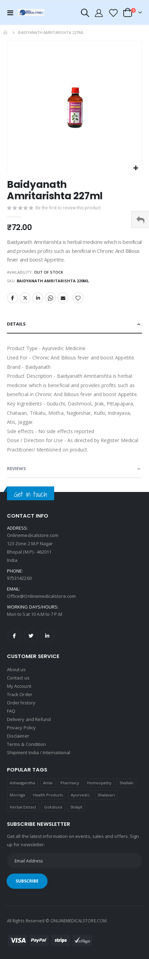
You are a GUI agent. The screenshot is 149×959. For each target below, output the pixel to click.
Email (62, 297)
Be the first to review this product (68, 208)
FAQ (11, 711)
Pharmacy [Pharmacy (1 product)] (70, 782)
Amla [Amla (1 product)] (47, 782)
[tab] (74, 324)
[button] (136, 168)
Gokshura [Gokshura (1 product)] (53, 807)
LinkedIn (37, 297)
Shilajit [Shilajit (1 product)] (76, 807)
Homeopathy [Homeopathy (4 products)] (99, 782)
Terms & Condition (26, 744)
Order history (21, 703)
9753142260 (19, 578)
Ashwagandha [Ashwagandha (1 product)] (22, 782)
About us (16, 669)
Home (5, 32)
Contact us (18, 678)
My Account (19, 686)
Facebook (12, 297)
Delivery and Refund (29, 719)
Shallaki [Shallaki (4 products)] (126, 782)
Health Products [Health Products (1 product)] (48, 794)
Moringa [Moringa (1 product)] (17, 794)
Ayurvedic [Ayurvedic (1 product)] (80, 794)
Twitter (25, 297)
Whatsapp (50, 297)
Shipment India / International (38, 752)
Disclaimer (18, 736)
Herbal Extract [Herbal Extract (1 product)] (23, 807)
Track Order (19, 694)
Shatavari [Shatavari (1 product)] (106, 794)
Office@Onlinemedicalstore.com (41, 596)
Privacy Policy (21, 727)
